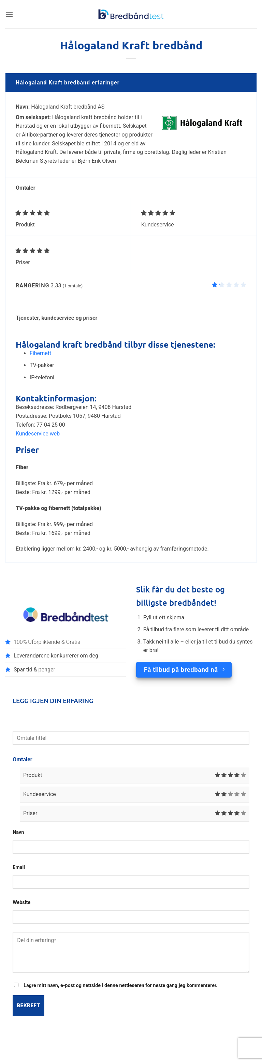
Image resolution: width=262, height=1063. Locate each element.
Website (21, 902)
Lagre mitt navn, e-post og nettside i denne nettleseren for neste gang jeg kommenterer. (120, 985)
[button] (9, 14)
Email (19, 867)
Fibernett (40, 353)
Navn (18, 832)
